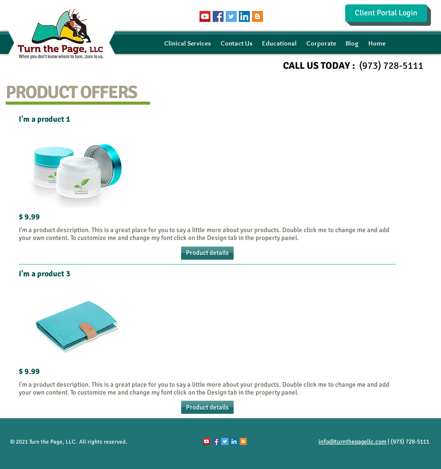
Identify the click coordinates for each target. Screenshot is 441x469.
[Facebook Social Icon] (218, 16)
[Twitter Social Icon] (231, 16)
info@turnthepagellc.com (352, 441)
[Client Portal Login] (386, 13)
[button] (207, 253)
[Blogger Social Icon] (257, 16)
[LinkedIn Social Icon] (244, 16)
